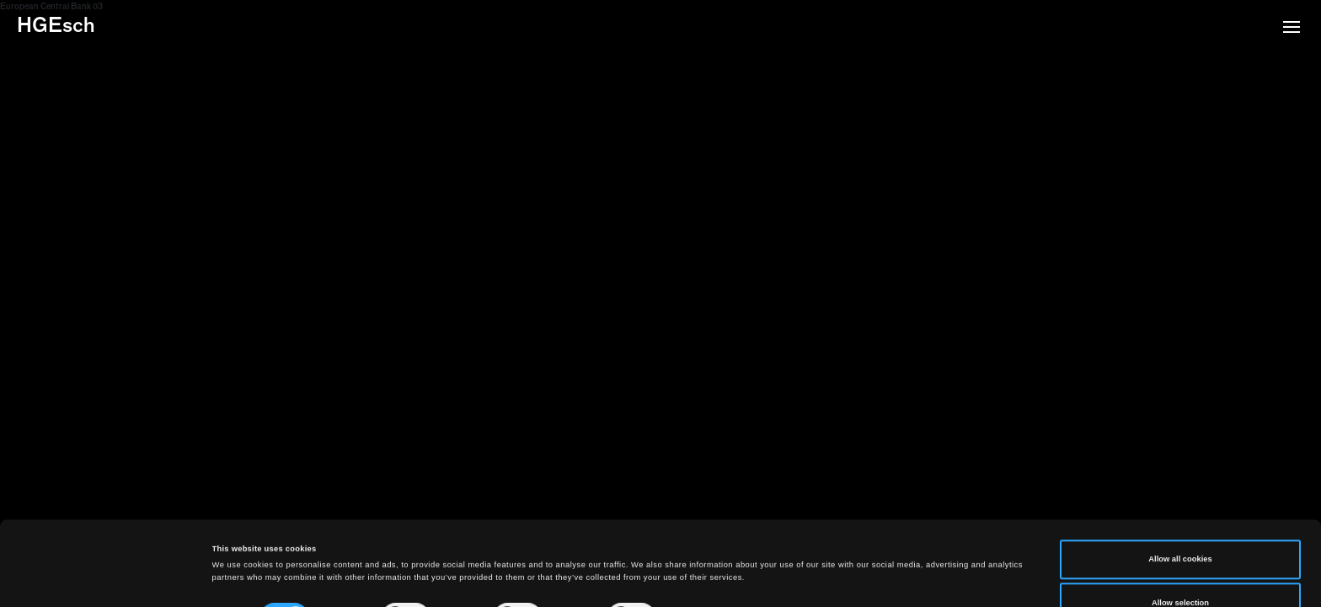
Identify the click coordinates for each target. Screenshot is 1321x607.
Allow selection (1180, 523)
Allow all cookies (1179, 480)
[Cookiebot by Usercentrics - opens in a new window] (109, 579)
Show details (699, 543)
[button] (1291, 28)
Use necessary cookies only (1180, 567)
